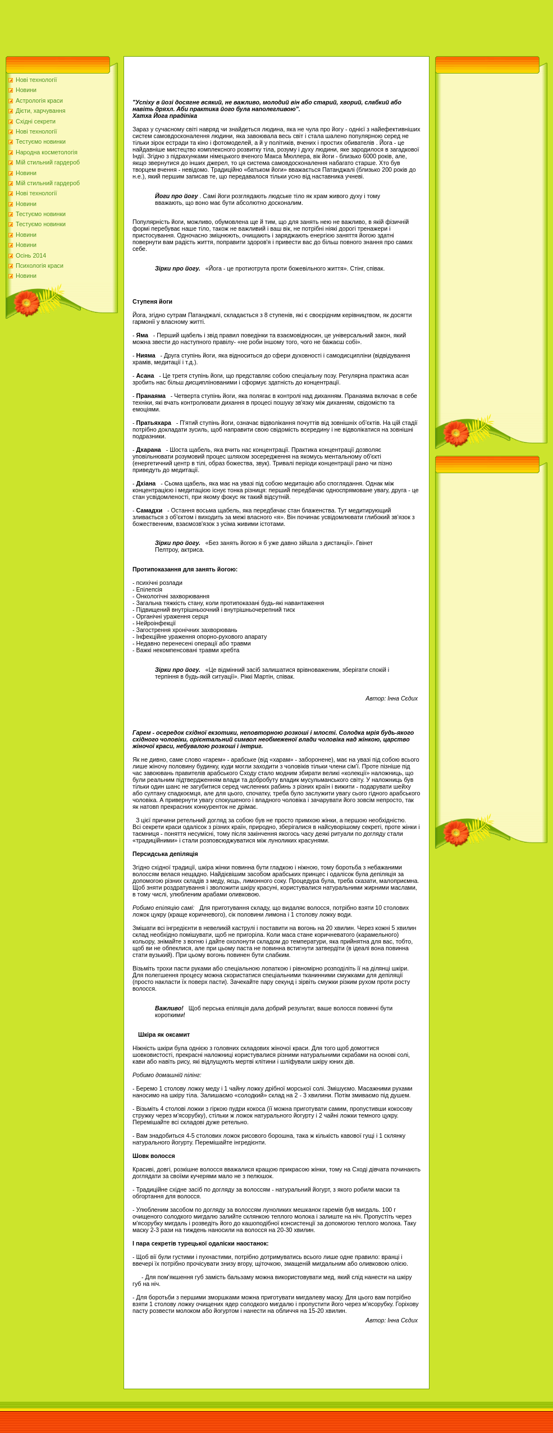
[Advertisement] (204, 25)
